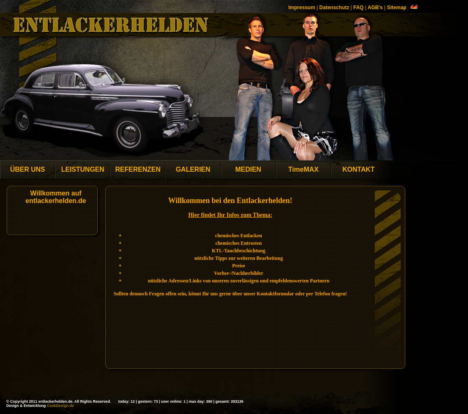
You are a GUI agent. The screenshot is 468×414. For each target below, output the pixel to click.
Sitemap (397, 7)
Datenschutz (334, 7)
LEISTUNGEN (82, 169)
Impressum (301, 7)
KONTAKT (358, 169)
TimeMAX (303, 169)
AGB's (375, 7)
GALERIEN (193, 169)
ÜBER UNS (27, 169)
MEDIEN (248, 169)
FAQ (358, 7)
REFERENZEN (137, 169)
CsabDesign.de (60, 406)
